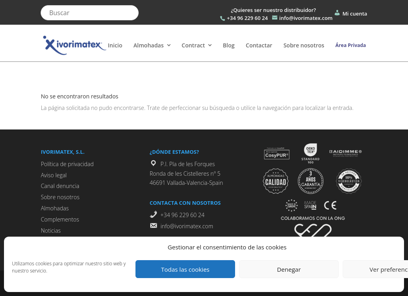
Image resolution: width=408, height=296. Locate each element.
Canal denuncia (60, 186)
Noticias (51, 230)
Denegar (289, 269)
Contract (193, 45)
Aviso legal (54, 175)
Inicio (115, 45)
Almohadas (148, 45)
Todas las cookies (185, 269)
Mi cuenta (350, 13)
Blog (228, 45)
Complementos (60, 219)
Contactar (259, 45)
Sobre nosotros (303, 45)
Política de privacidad (67, 164)
